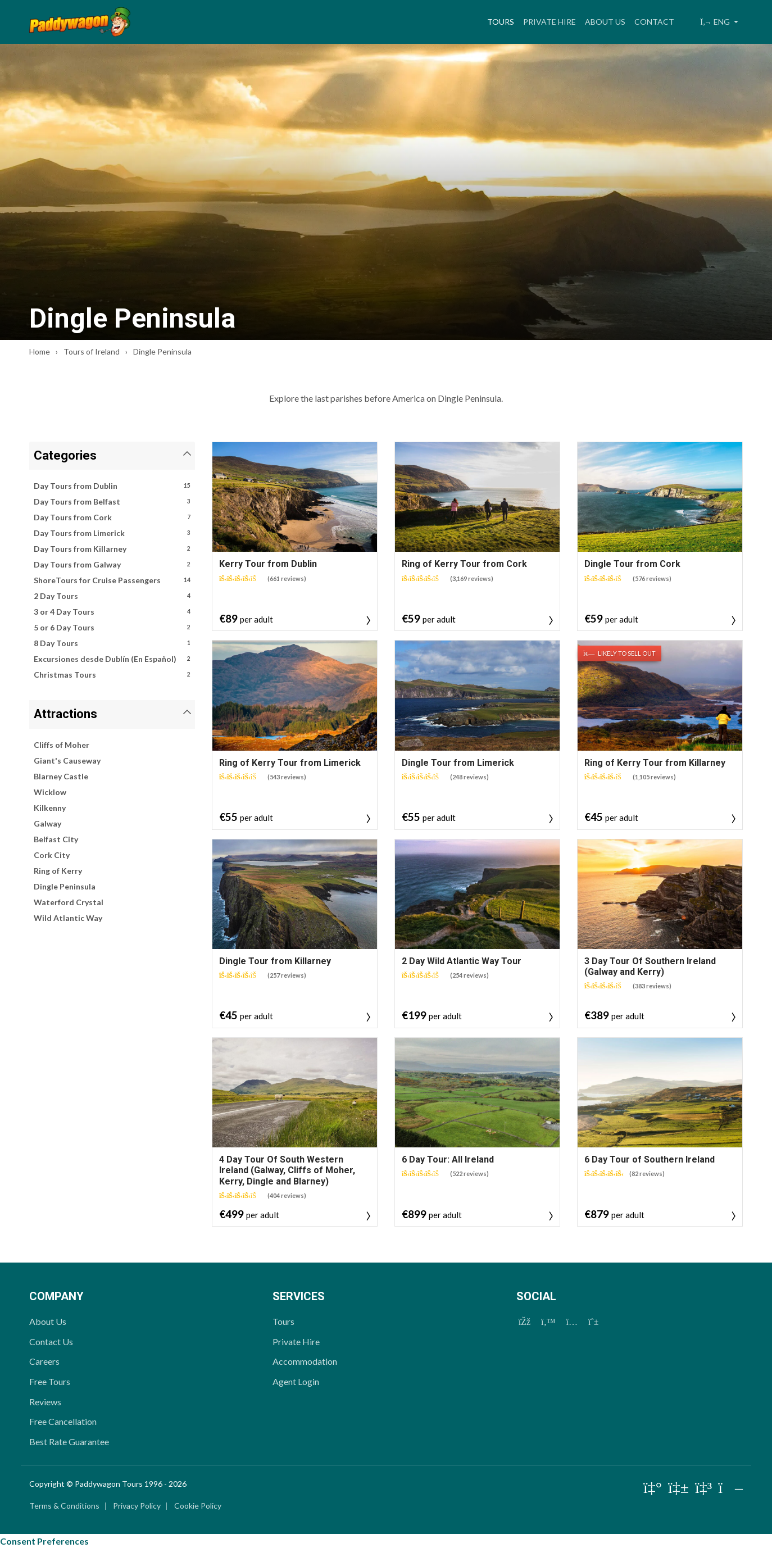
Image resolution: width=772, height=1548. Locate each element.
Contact (654, 21)
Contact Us (51, 1341)
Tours (503, 20)
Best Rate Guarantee (69, 1441)
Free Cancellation (63, 1421)
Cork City (52, 855)
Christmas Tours (112, 675)
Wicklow (50, 792)
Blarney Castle (61, 776)
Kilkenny (50, 807)
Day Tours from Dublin (112, 486)
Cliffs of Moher (61, 745)
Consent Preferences (44, 1541)
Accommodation (305, 1361)
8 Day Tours (112, 643)
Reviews (45, 1401)
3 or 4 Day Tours (112, 612)
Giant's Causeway (67, 760)
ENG (716, 21)
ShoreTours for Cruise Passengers (112, 580)
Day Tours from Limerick (112, 533)
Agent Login (296, 1381)
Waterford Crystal (68, 902)
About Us (605, 21)
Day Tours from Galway (112, 565)
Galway (47, 823)
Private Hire (549, 21)
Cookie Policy (197, 1505)
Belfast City (56, 839)
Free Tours (49, 1381)
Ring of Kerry (58, 870)
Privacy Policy (137, 1505)
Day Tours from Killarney (112, 549)
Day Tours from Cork (112, 517)
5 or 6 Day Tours (112, 627)
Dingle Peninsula (65, 886)
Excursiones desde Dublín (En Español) (112, 659)
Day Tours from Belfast (112, 502)
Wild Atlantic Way (68, 918)
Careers (44, 1361)
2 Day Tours (112, 596)
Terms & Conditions (64, 1505)
